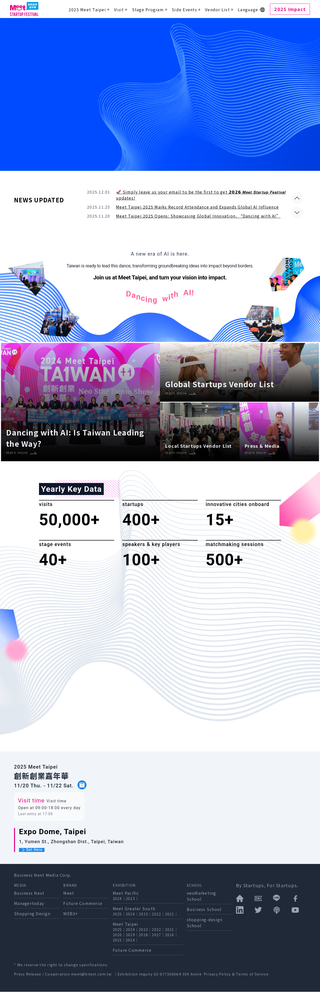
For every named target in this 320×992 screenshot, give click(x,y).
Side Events (184, 10)
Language (248, 10)
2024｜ (119, 898)
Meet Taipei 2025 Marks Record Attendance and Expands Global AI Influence (197, 207)
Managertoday (29, 903)
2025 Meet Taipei (87, 10)
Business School (204, 909)
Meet (68, 893)
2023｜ (132, 898)
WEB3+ (70, 914)
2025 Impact (290, 9)
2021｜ (171, 914)
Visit (119, 10)
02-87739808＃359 (172, 974)
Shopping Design (32, 914)
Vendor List (217, 10)
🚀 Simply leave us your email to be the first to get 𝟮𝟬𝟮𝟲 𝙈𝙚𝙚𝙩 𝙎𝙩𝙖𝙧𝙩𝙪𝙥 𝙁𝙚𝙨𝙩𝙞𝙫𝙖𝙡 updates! (201, 195)
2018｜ (145, 934)
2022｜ (158, 914)
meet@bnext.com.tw (91, 974)
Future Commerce (82, 903)
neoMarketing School (201, 896)
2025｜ (119, 914)
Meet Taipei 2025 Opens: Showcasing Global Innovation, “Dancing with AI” (198, 216)
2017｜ (158, 934)
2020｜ (119, 934)
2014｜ (132, 940)
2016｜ (171, 934)
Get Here (31, 850)
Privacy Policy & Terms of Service (236, 974)
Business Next (29, 893)
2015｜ (119, 940)
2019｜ (132, 934)
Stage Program (148, 10)
